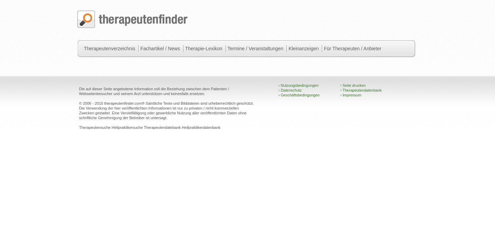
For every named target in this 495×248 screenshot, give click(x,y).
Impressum (350, 95)
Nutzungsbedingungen (298, 85)
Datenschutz (290, 90)
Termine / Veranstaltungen (256, 48)
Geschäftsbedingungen (299, 95)
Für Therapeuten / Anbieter (352, 48)
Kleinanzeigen (303, 48)
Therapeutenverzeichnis (109, 48)
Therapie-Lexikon (203, 48)
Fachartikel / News (160, 48)
